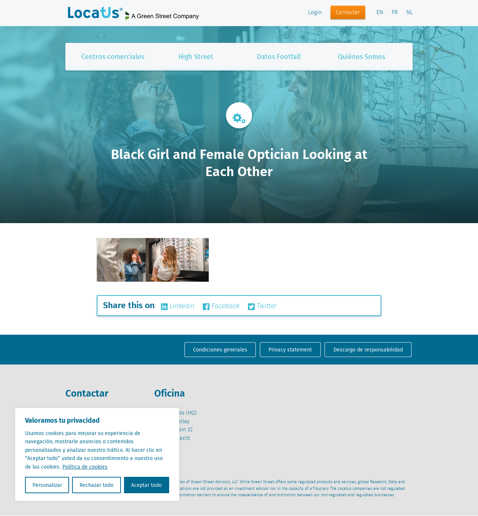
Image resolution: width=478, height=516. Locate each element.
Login (315, 12)
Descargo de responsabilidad (368, 349)
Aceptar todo (146, 485)
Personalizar (47, 485)
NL (409, 12)
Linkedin (177, 306)
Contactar (348, 12)
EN (379, 12)
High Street (196, 56)
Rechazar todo (97, 485)
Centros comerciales (112, 56)
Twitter (262, 306)
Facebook (221, 306)
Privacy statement (290, 349)
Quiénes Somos (361, 56)
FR (395, 12)
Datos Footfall (279, 56)
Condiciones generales (220, 349)
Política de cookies (85, 466)
